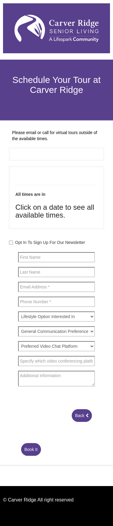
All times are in (30, 194)
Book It (31, 449)
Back (82, 415)
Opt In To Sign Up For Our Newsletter (50, 242)
